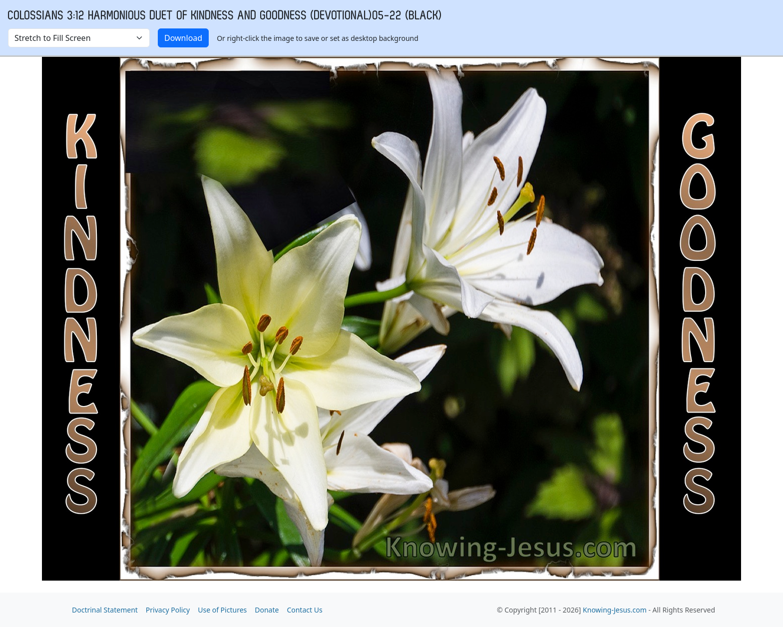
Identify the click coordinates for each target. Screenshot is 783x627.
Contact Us (304, 610)
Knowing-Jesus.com (615, 610)
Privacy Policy (168, 610)
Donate (267, 610)
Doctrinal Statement (105, 610)
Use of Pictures (222, 610)
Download (183, 37)
